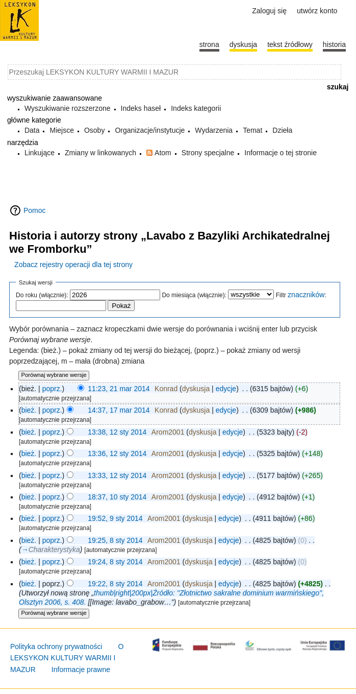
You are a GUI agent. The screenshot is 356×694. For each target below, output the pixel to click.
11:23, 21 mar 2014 (118, 389)
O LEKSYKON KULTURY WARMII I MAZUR (67, 658)
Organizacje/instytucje (150, 130)
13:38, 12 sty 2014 (117, 432)
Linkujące (39, 153)
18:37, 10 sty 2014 (117, 497)
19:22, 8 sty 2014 (115, 584)
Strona (209, 44)
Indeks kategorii (196, 108)
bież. (29, 410)
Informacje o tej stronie (280, 153)
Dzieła (282, 130)
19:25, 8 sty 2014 (115, 540)
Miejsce (61, 130)
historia (334, 44)
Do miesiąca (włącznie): (194, 295)
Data (32, 130)
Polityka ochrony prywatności (56, 646)
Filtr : (301, 295)
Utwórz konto (317, 11)
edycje (226, 389)
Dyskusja (243, 44)
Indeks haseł (141, 108)
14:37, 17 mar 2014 (118, 410)
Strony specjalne (208, 153)
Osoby (94, 130)
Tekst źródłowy (290, 44)
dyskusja (196, 389)
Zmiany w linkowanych (100, 153)
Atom (163, 153)
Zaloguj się (269, 11)
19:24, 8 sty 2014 (115, 562)
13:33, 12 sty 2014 (117, 475)
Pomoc (34, 210)
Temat (252, 130)
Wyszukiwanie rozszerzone (67, 108)
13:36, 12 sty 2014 (117, 453)
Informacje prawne (81, 669)
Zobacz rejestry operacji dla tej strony (73, 264)
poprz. (52, 389)
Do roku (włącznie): (42, 295)
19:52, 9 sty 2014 (115, 518)
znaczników (306, 295)
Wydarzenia (214, 130)
